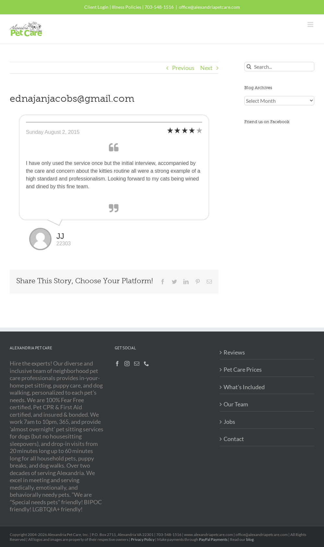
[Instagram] (127, 363)
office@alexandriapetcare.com (209, 7)
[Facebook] (117, 363)
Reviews (234, 352)
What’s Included (244, 386)
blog (250, 539)
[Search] (249, 66)
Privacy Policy (143, 539)
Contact (234, 438)
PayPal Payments (213, 539)
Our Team (236, 404)
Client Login (96, 7)
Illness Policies (126, 7)
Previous (183, 67)
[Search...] (279, 66)
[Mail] (136, 363)
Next (206, 67)
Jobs (229, 421)
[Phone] (146, 363)
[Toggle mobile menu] (310, 24)
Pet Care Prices (243, 369)
